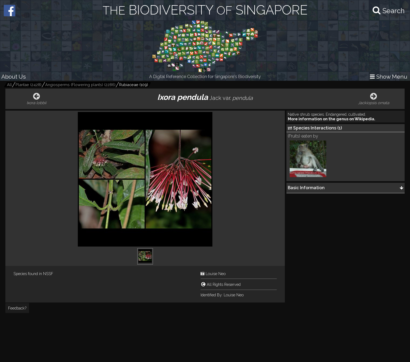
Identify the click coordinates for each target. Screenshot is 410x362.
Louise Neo (216, 273)
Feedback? (17, 308)
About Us (13, 76)
